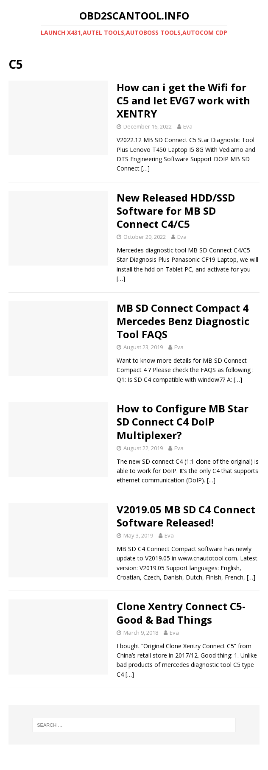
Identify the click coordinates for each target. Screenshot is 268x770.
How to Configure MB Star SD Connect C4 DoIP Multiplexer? (182, 421)
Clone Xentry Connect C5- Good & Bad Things (181, 612)
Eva (188, 126)
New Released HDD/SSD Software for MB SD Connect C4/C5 (176, 210)
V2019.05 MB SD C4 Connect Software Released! (186, 515)
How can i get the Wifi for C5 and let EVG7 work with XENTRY (183, 100)
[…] (145, 168)
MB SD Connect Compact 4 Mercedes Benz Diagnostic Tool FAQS (183, 321)
